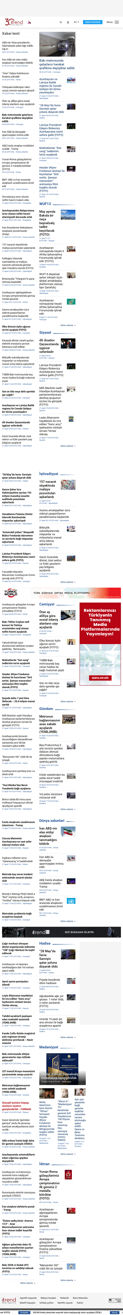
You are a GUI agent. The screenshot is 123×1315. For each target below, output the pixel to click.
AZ (75, 22)
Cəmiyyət (46, 604)
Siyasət (45, 332)
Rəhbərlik (64, 1298)
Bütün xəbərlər (67, 325)
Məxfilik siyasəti (65, 1303)
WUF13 (45, 204)
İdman (44, 1164)
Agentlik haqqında (28, 1298)
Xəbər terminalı (92, 22)
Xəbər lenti (11, 33)
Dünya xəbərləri (51, 821)
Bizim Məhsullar (80, 1298)
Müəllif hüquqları (27, 1303)
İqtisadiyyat (48, 474)
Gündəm (46, 709)
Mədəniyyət (48, 1047)
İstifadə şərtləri (47, 1303)
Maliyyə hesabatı (48, 1298)
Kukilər (80, 1303)
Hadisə (44, 943)
